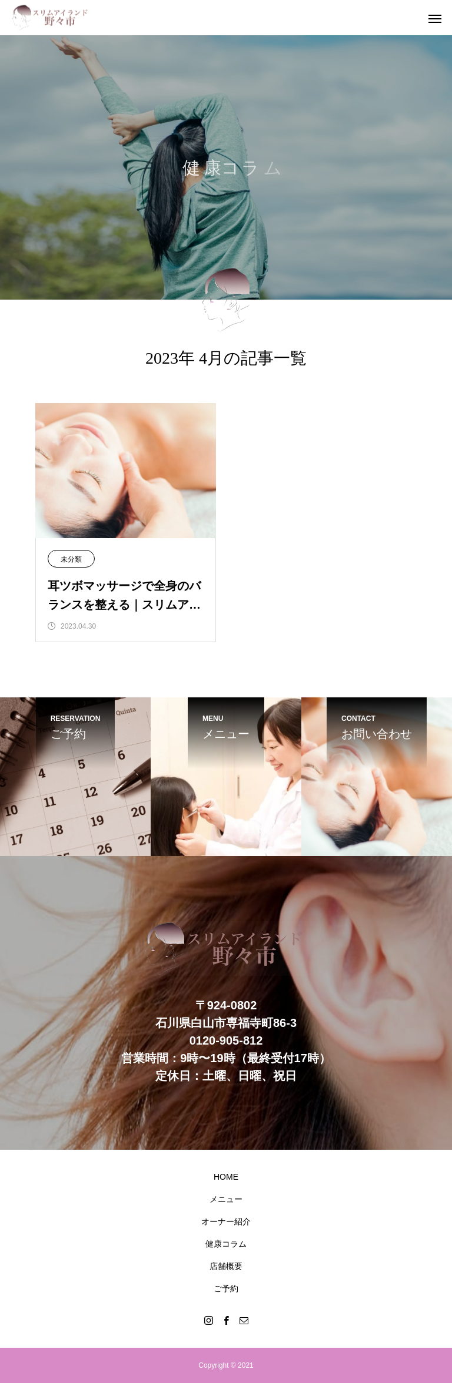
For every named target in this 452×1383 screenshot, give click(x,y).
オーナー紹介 (226, 1221)
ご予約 (226, 1288)
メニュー (226, 1199)
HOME (226, 1176)
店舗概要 (226, 1266)
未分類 (71, 559)
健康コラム (226, 1243)
